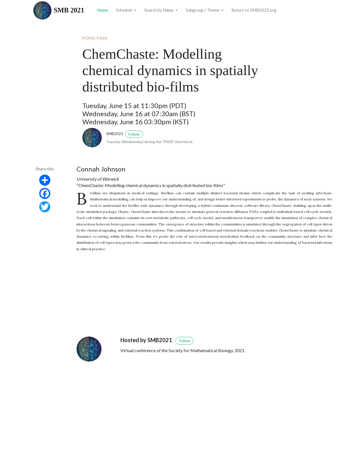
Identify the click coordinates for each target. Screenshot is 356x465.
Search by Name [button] (159, 10)
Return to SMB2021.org (253, 10)
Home (102, 10)
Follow (134, 134)
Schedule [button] (124, 10)
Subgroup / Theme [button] (203, 10)
